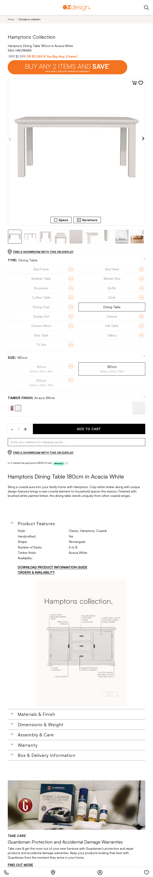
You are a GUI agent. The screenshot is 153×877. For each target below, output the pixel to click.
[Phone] (8, 872)
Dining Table (22, 260)
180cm (17, 358)
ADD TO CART (89, 429)
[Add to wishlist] (140, 82)
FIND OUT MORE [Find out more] (20, 865)
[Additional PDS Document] (81, 643)
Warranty (27, 745)
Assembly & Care (36, 734)
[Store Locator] (55, 872)
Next (143, 139)
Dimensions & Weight (41, 724)
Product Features (36, 523)
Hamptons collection (30, 19)
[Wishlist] (146, 872)
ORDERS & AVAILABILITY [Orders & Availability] (36, 572)
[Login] (101, 872)
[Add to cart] (134, 83)
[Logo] (76, 7)
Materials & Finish (36, 714)
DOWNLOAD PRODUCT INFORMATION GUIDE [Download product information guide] (52, 567)
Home (11, 19)
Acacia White (31, 398)
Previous (10, 139)
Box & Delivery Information (46, 755)
